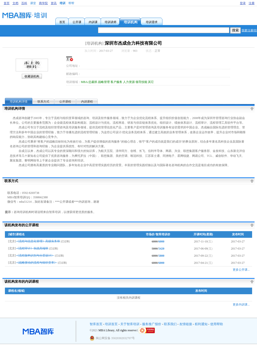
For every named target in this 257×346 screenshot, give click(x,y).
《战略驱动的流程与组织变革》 (36, 262)
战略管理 (104, 82)
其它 (151, 82)
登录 (243, 3)
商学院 (43, 3)
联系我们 (170, 324)
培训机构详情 (18, 101)
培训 (62, 3)
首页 (7, 3)
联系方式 (43, 101)
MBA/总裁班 (89, 82)
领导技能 (141, 82)
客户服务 (116, 82)
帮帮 (71, 3)
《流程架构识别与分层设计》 (35, 255)
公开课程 (65, 101)
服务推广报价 (151, 324)
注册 (252, 3)
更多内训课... (241, 304)
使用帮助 (216, 324)
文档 (15, 3)
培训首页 (111, 324)
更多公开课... (241, 269)
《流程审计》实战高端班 (32, 248)
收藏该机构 (31, 76)
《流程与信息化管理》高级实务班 (38, 241)
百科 (24, 3)
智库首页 (96, 324)
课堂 (33, 3)
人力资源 (129, 82)
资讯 (54, 3)
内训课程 (87, 101)
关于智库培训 (129, 324)
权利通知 (201, 324)
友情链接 (185, 324)
